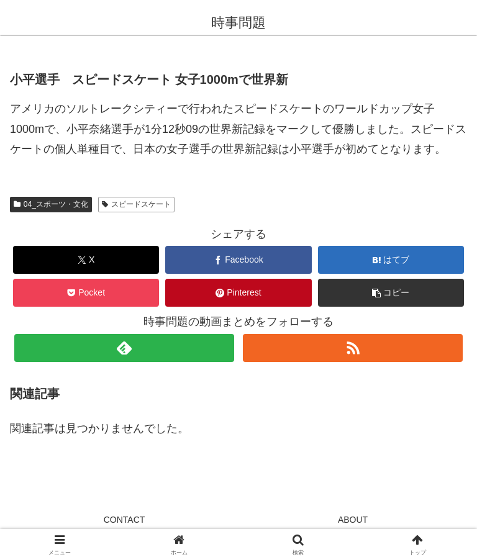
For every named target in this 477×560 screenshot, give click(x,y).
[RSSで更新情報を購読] (352, 348)
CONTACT (124, 520)
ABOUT (353, 520)
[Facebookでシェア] (238, 260)
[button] (391, 293)
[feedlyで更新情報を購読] (124, 348)
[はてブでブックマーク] (391, 260)
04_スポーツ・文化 (51, 204)
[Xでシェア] (86, 260)
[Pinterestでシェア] (238, 293)
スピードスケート (136, 204)
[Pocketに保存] (86, 293)
